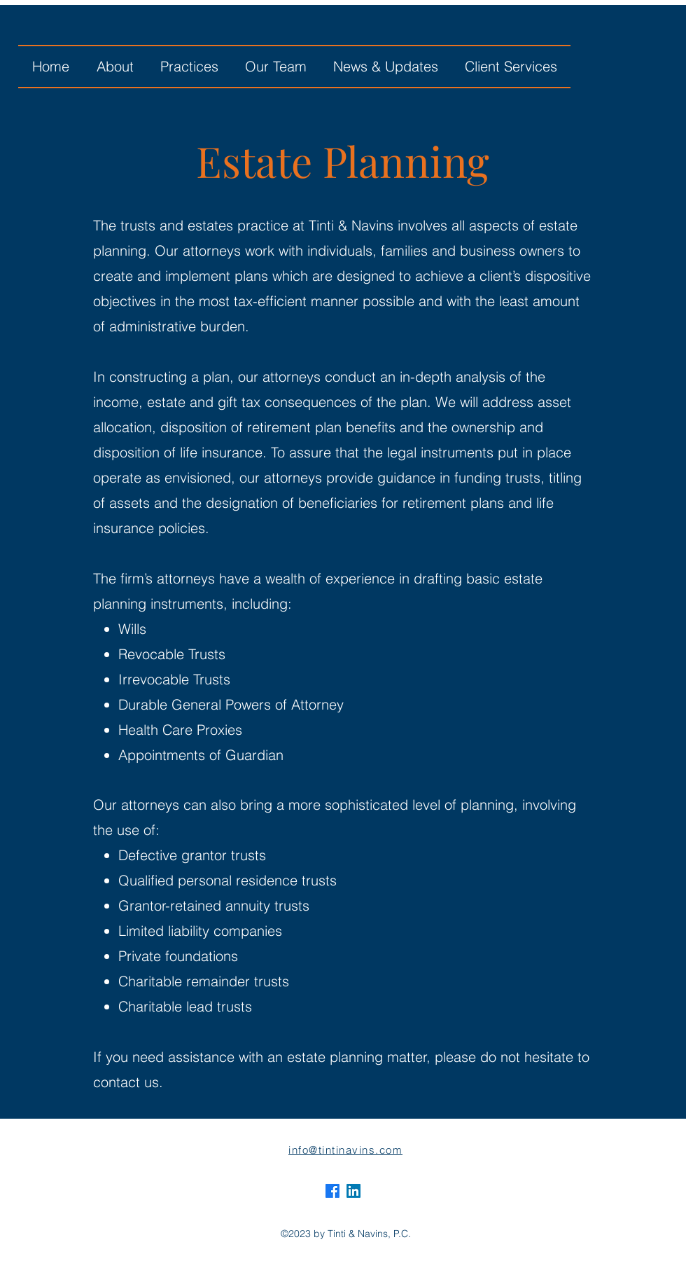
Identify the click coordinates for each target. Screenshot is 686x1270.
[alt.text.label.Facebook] (333, 1191)
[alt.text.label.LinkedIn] (353, 1191)
